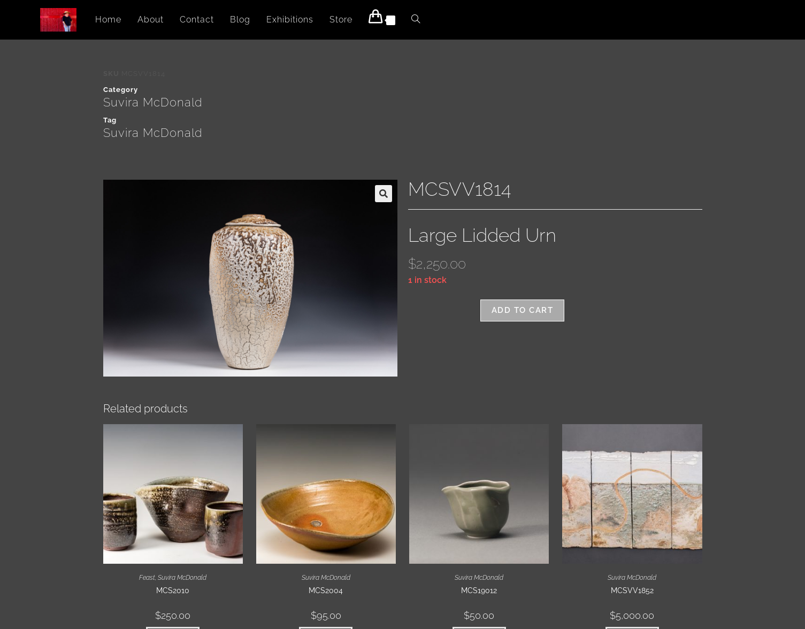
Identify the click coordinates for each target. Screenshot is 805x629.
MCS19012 (479, 590)
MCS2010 (172, 590)
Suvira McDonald (152, 102)
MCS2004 (326, 590)
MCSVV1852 (632, 590)
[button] (383, 193)
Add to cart (523, 310)
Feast (147, 577)
